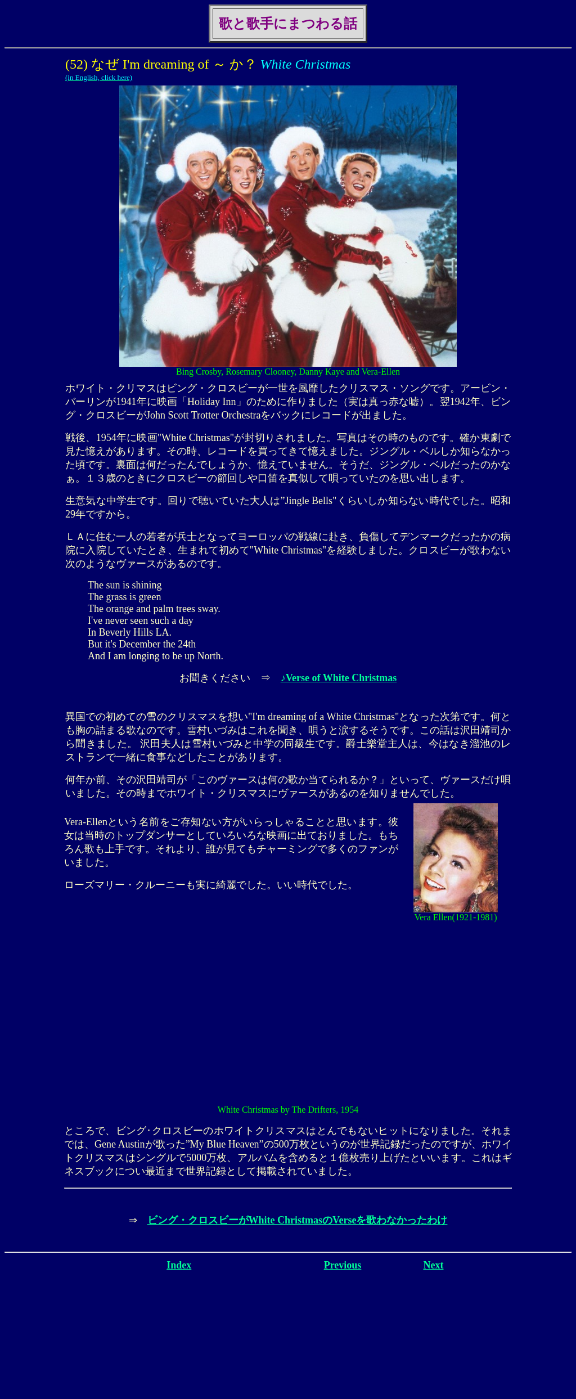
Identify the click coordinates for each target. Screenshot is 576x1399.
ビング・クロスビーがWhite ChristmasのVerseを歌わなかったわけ (297, 1220)
